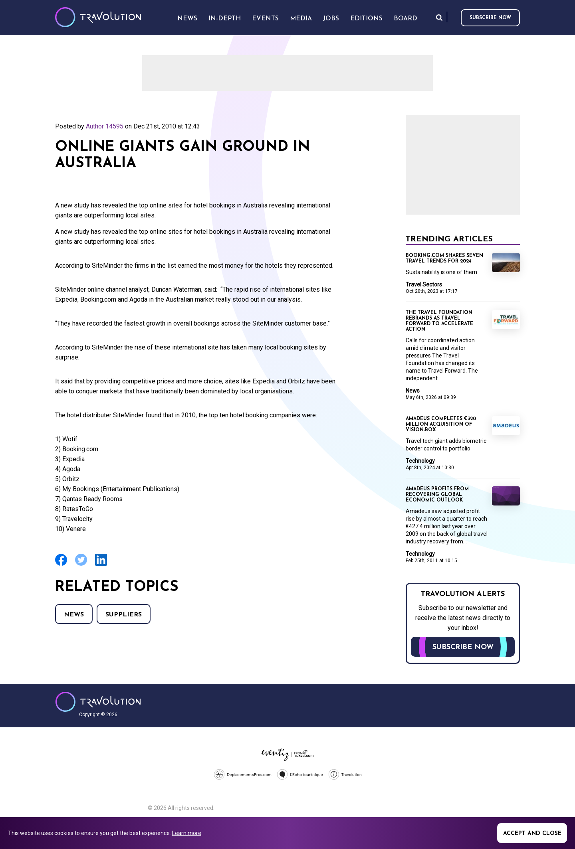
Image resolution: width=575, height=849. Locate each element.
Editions (366, 19)
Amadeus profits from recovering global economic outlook (437, 495)
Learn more (186, 833)
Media (301, 19)
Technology (420, 460)
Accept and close (532, 834)
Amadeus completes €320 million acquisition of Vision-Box (441, 424)
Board (405, 19)
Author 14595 (104, 126)
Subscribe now (490, 18)
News (74, 615)
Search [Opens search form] (439, 17)
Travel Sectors (424, 284)
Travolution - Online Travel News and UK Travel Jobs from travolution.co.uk (98, 702)
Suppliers (123, 615)
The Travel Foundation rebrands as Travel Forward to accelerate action (439, 321)
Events (265, 19)
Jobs (331, 19)
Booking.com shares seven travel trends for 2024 (444, 258)
